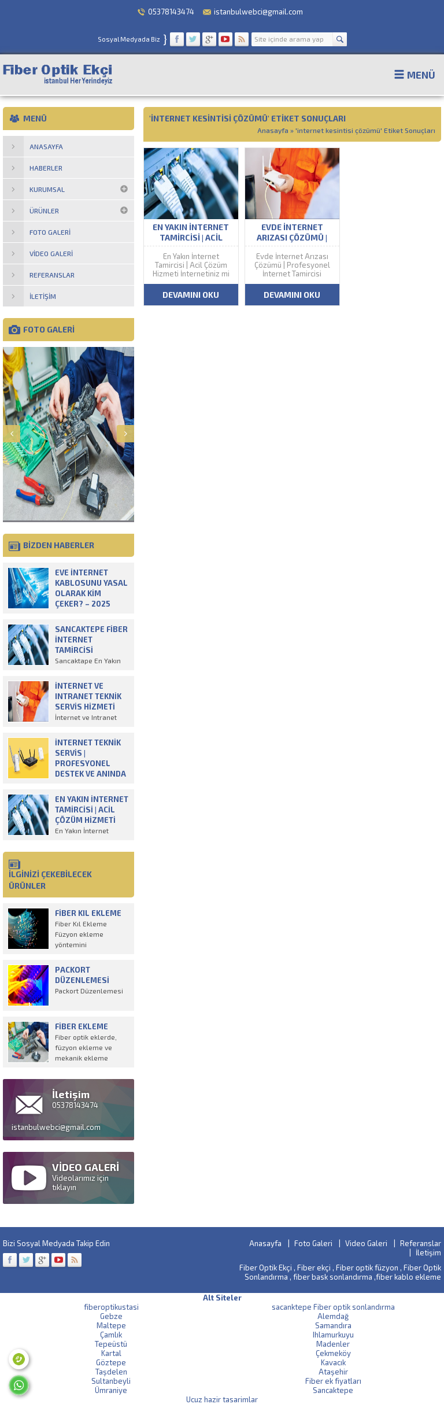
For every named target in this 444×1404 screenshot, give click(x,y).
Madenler (333, 1343)
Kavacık (333, 1362)
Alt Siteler (222, 1297)
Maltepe (111, 1325)
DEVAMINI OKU (190, 295)
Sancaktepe (333, 1390)
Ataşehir (333, 1371)
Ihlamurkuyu (333, 1334)
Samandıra (333, 1325)
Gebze (111, 1316)
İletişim (428, 1252)
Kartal (111, 1353)
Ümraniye (111, 1390)
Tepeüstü (111, 1343)
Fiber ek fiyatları (333, 1380)
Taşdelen (111, 1371)
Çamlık (111, 1334)
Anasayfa (272, 130)
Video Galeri (366, 1243)
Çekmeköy (333, 1353)
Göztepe (111, 1362)
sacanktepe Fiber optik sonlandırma (333, 1306)
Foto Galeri (313, 1243)
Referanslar (420, 1243)
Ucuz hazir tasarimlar (222, 1399)
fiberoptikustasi (111, 1306)
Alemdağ (333, 1316)
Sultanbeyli (111, 1380)
